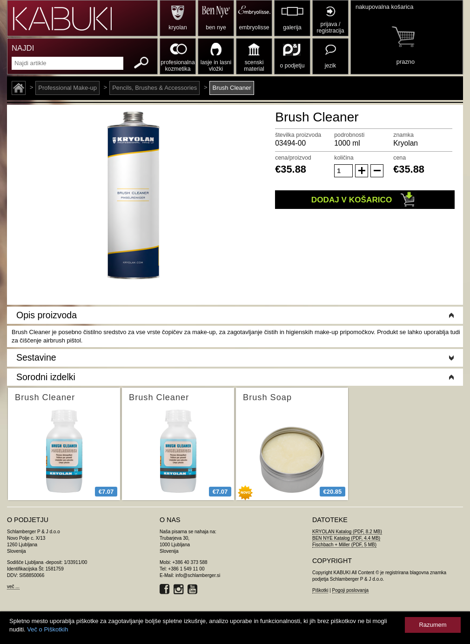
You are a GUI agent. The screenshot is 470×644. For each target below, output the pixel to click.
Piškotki (320, 590)
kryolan (177, 27)
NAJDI (23, 48)
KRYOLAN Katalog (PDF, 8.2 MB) (347, 531)
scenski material (254, 65)
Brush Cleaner (231, 87)
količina (344, 157)
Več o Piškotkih (47, 629)
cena (399, 157)
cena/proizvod (293, 157)
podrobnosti (349, 135)
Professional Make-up (67, 87)
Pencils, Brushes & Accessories (154, 87)
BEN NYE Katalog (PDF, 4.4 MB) (346, 538)
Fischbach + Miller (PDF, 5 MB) (344, 544)
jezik (330, 65)
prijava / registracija (330, 27)
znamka (403, 135)
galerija (292, 27)
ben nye (216, 27)
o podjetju (292, 65)
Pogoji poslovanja (350, 590)
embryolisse (254, 27)
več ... (13, 586)
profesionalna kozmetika (178, 65)
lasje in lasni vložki (216, 65)
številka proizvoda (298, 135)
